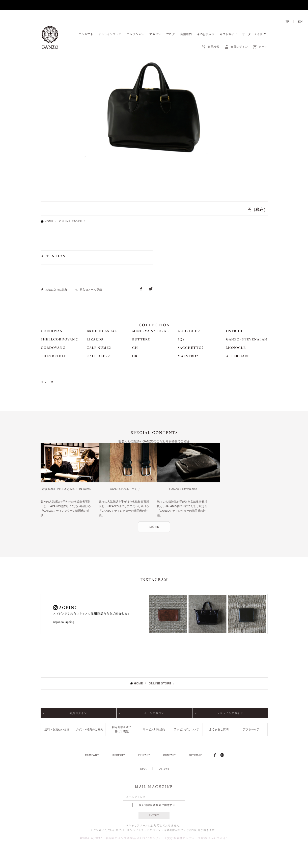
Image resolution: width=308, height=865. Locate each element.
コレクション (135, 34)
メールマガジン (154, 712)
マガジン (155, 34)
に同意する (154, 805)
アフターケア (251, 729)
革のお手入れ (205, 34)
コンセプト (86, 34)
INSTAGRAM (224, 755)
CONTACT (169, 755)
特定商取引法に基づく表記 (121, 729)
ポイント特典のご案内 (89, 729)
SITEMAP (195, 755)
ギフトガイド (228, 34)
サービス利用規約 (154, 729)
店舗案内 (186, 34)
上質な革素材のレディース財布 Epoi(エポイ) (196, 838)
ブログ (170, 34)
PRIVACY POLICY (144, 755)
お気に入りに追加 (56, 289)
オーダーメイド (252, 34)
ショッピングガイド (230, 712)
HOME (47, 221)
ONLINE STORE (70, 221)
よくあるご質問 (219, 729)
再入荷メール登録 (91, 289)
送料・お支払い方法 (56, 729)
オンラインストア (110, 34)
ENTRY (154, 815)
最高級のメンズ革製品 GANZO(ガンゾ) (132, 838)
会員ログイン (78, 712)
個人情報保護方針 (150, 805)
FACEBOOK (215, 755)
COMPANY (92, 755)
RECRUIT (118, 755)
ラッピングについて (186, 729)
